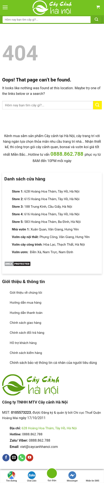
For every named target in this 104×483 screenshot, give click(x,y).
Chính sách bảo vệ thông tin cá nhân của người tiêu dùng (53, 363)
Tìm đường (11, 476)
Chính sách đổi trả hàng (27, 333)
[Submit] (96, 19)
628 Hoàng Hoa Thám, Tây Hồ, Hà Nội (49, 428)
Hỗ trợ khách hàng (23, 343)
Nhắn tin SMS (92, 476)
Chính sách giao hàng (25, 323)
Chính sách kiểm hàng (26, 353)
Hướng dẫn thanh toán (26, 313)
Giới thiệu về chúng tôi (26, 293)
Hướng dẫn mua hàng (25, 303)
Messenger (72, 476)
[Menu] (5, 7)
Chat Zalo (31, 476)
